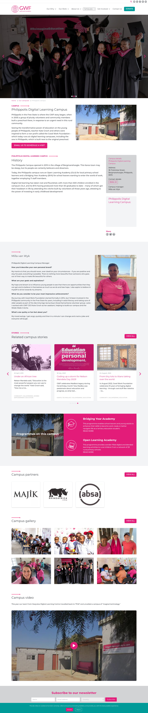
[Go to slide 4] (75, 403)
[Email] (68, 699)
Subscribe (111, 699)
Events (59, 397)
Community (18, 396)
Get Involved (102, 9)
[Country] (92, 699)
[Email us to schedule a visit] (29, 145)
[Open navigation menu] (55, 9)
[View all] (130, 336)
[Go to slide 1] (72, 96)
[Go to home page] (21, 9)
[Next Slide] (144, 56)
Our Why (50, 9)
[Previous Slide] (3, 56)
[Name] (43, 699)
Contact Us (117, 9)
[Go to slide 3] (76, 96)
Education (29, 397)
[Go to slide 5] (77, 403)
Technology (66, 397)
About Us (75, 9)
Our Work (63, 9)
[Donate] (129, 9)
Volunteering (28, 396)
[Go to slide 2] (74, 96)
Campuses (88, 9)
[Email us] (113, 182)
